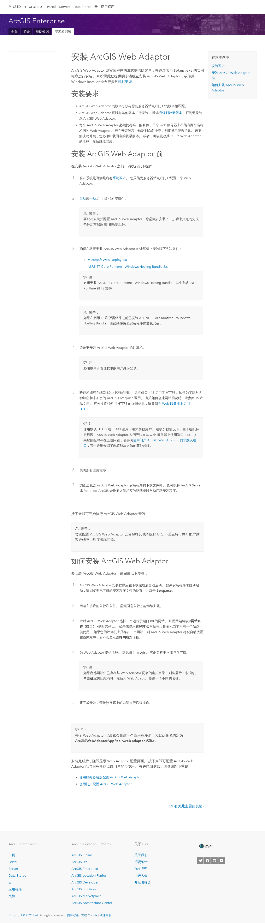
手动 (92, 198)
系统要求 (119, 178)
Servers (64, 7)
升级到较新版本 (170, 112)
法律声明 (105, 914)
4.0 (107, 259)
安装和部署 (63, 32)
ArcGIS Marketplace (86, 896)
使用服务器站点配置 (110, 777)
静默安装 (125, 81)
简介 (26, 32)
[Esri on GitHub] (214, 860)
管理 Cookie (89, 914)
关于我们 (141, 855)
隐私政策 (73, 914)
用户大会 (141, 875)
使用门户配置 (105, 784)
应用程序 (107, 7)
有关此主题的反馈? (189, 806)
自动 (83, 198)
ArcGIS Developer (85, 882)
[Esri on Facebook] (207, 860)
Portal (51, 7)
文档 (11, 896)
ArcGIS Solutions (83, 889)
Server (13, 868)
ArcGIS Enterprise (25, 6)
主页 (14, 32)
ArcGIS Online (82, 855)
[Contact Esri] (221, 860)
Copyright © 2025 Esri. (23, 914)
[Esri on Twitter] (200, 860)
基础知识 (42, 32)
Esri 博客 (140, 868)
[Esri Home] (206, 846)
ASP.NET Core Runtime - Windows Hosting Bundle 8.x (128, 266)
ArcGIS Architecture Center (91, 902)
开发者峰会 (142, 882)
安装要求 (218, 66)
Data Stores (82, 7)
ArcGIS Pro (79, 862)
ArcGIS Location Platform (90, 875)
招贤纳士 (141, 862)
